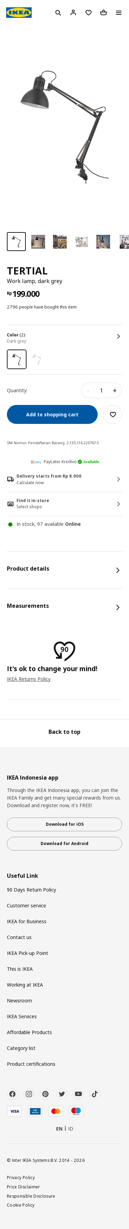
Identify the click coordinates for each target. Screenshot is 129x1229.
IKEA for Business (26, 921)
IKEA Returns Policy (29, 679)
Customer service (26, 905)
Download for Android (64, 843)
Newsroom (19, 1000)
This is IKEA (20, 969)
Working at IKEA (25, 984)
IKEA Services (22, 1016)
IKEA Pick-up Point (27, 953)
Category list (21, 1048)
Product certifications (31, 1064)
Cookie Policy (21, 1205)
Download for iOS (65, 824)
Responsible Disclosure (31, 1196)
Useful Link (22, 876)
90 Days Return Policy (31, 889)
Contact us (19, 937)
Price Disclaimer (23, 1186)
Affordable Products (29, 1032)
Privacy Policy (21, 1177)
